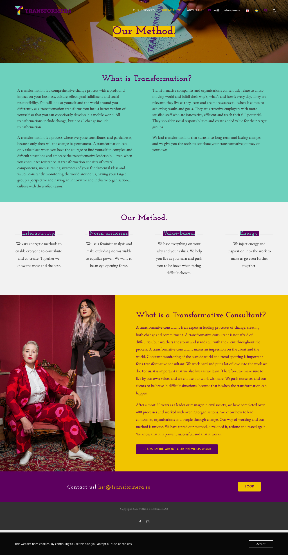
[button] (274, 10)
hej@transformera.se (124, 487)
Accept (261, 544)
